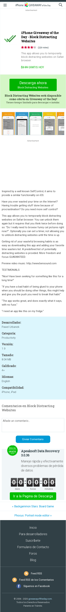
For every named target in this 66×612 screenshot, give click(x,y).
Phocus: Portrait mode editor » (33, 515)
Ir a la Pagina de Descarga (33, 496)
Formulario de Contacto (33, 547)
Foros (33, 553)
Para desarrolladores (33, 534)
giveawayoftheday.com (40, 598)
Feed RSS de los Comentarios (36, 579)
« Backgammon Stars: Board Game (33, 506)
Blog (33, 560)
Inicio (33, 527)
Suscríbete (33, 540)
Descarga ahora (33, 85)
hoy (32, 67)
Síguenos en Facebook (36, 586)
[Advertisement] (33, 20)
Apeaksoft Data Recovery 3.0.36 (40, 453)
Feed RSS (36, 573)
